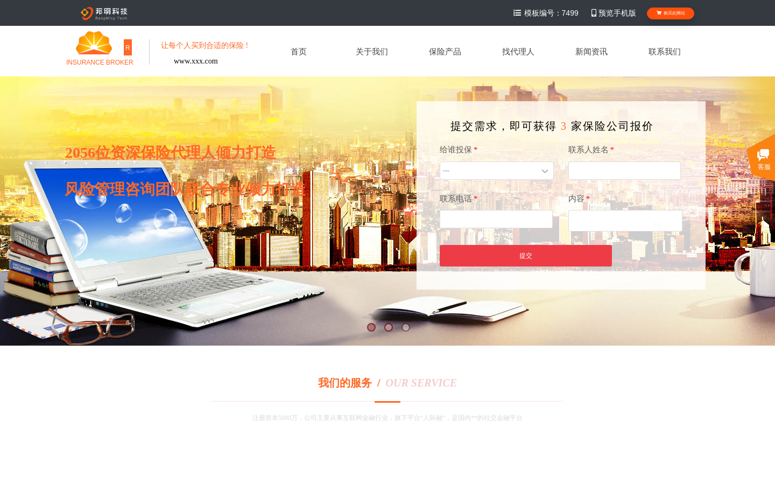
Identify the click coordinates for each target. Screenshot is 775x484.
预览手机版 (613, 13)
